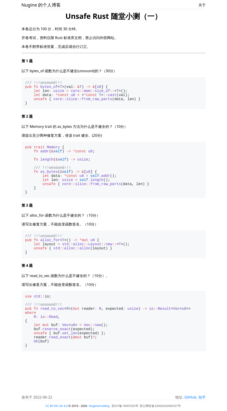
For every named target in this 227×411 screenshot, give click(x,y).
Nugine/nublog (99, 406)
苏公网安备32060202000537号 (160, 406)
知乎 (202, 397)
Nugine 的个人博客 (41, 5)
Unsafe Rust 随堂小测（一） (113, 16)
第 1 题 (27, 60)
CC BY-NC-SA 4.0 (57, 406)
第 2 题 (27, 121)
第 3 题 (27, 221)
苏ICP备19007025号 (125, 406)
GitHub (190, 397)
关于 (202, 4)
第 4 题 (27, 286)
